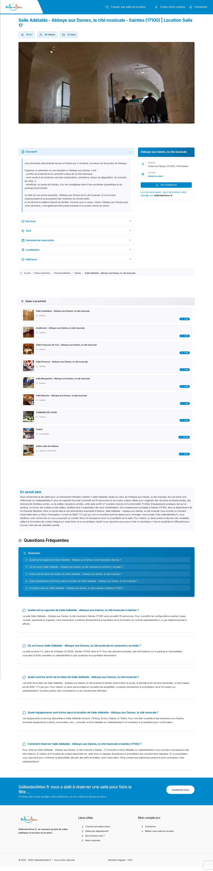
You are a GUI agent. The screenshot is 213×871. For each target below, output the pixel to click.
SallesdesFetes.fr (43, 864)
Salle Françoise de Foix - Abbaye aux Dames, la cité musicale (66, 345)
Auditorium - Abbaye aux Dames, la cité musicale (60, 328)
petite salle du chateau (47, 448)
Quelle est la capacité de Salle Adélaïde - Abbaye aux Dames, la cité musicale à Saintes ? (73, 562)
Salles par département (94, 835)
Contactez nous (180, 794)
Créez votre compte (170, 7)
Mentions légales (116, 864)
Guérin (39, 431)
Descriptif (29, 151)
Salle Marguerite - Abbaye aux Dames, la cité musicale (63, 379)
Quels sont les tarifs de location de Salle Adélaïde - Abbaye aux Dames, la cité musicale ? (73, 576)
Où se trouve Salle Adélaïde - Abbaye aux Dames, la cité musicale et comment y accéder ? (74, 569)
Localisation (30, 249)
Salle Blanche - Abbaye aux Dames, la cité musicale (61, 396)
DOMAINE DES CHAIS (46, 414)
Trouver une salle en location (126, 7)
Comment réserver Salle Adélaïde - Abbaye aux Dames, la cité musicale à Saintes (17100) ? (74, 590)
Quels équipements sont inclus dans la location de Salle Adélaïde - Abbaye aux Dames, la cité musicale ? (81, 583)
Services (28, 221)
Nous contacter (90, 845)
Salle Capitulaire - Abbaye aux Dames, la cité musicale (63, 311)
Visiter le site (156, 176)
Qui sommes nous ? (93, 840)
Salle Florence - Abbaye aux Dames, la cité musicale (62, 362)
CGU (130, 864)
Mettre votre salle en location (157, 835)
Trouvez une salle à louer (95, 831)
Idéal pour (29, 259)
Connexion (198, 7)
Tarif (26, 230)
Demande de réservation (37, 240)
